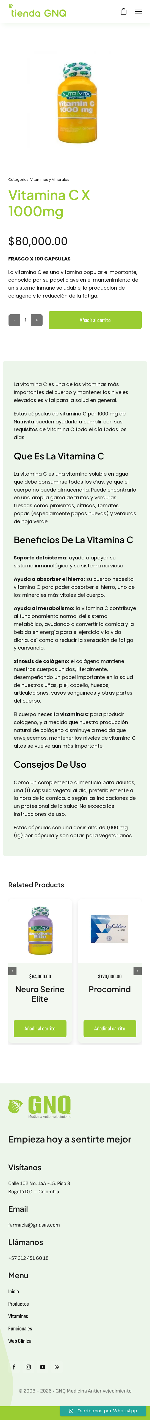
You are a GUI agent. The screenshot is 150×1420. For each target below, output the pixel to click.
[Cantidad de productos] (25, 320)
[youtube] (42, 1367)
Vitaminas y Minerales (49, 179)
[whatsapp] (57, 1367)
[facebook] (14, 1367)
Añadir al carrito (95, 320)
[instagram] (28, 1367)
